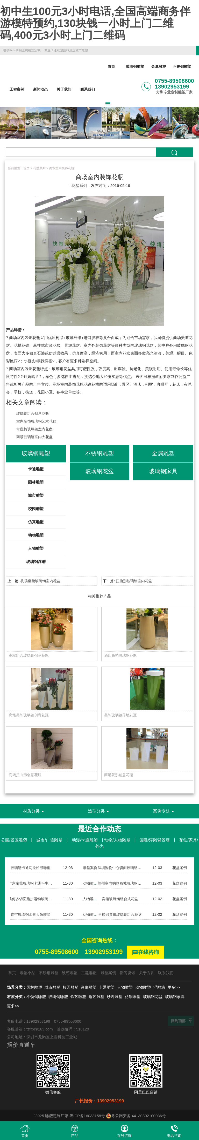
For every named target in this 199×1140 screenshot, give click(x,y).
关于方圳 (146, 973)
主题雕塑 (89, 973)
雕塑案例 (90, 868)
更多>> (174, 987)
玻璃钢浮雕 (36, 561)
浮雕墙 (159, 987)
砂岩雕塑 (114, 996)
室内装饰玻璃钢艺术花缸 (37, 421)
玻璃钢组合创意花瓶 (33, 413)
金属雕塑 (158, 67)
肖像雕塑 (88, 987)
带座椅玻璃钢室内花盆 (35, 429)
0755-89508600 (57, 952)
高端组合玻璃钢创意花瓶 (30, 655)
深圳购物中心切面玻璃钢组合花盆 (127, 868)
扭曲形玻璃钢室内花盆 (134, 581)
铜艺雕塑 (96, 996)
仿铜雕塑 (132, 996)
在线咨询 (145, 953)
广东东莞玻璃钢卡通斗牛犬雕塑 (35, 884)
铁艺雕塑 (69, 973)
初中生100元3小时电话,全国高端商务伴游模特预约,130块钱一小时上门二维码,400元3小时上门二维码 (95, 23)
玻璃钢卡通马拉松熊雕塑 (30, 868)
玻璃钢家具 (174, 996)
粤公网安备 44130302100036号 (136, 1115)
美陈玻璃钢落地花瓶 (121, 715)
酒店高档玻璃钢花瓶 (121, 655)
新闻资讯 (127, 973)
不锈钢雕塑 (182, 67)
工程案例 (17, 89)
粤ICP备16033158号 (87, 1116)
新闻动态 (40, 89)
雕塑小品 (27, 973)
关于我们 (64, 89)
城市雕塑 (36, 495)
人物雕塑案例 (94, 899)
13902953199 (104, 952)
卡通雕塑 (36, 469)
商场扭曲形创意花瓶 (26, 775)
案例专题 (164, 812)
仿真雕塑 (36, 522)
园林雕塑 (36, 482)
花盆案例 (180, 868)
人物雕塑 (36, 548)
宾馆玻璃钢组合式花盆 (120, 899)
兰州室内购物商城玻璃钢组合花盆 (127, 884)
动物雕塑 (36, 535)
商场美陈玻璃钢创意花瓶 (30, 715)
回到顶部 (178, 1021)
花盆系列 (39, 168)
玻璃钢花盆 (152, 996)
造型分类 (99, 812)
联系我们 (87, 89)
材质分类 (34, 812)
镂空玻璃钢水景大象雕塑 (30, 915)
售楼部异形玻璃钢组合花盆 (121, 915)
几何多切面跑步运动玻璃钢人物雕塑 (39, 899)
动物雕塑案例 (94, 884)
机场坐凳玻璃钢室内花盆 (40, 581)
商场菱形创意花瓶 (119, 775)
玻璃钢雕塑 (135, 67)
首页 (111, 67)
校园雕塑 (36, 508)
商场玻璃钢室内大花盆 (35, 437)
